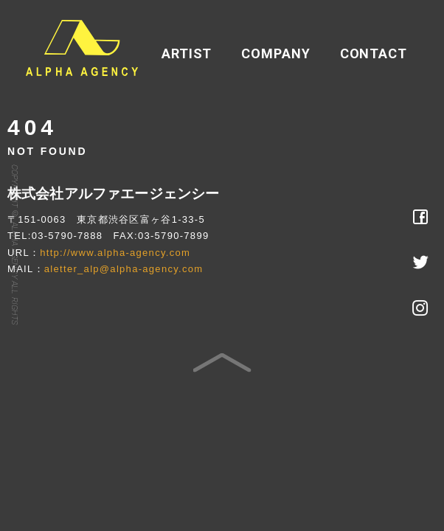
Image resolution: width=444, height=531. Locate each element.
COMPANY (275, 53)
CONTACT (373, 53)
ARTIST (187, 53)
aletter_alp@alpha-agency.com (124, 268)
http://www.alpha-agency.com (115, 252)
